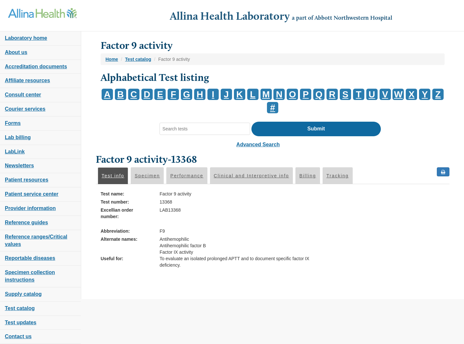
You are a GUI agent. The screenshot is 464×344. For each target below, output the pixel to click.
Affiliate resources (27, 80)
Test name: (112, 193)
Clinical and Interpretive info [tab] (251, 175)
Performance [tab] (186, 175)
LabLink (15, 151)
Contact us (18, 336)
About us (16, 52)
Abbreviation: (115, 231)
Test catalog (20, 308)
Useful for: (112, 258)
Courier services (25, 109)
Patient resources (26, 180)
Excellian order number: (117, 213)
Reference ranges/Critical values (36, 240)
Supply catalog (23, 294)
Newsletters (19, 165)
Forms (13, 123)
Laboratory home (26, 38)
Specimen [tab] (147, 175)
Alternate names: (119, 239)
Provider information (30, 208)
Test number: (115, 202)
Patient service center (31, 194)
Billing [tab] (307, 175)
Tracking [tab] (337, 175)
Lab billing (18, 137)
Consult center (23, 94)
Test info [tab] (113, 175)
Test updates (21, 322)
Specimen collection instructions (30, 276)
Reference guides (26, 222)
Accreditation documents (36, 66)
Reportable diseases (30, 258)
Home (111, 59)
